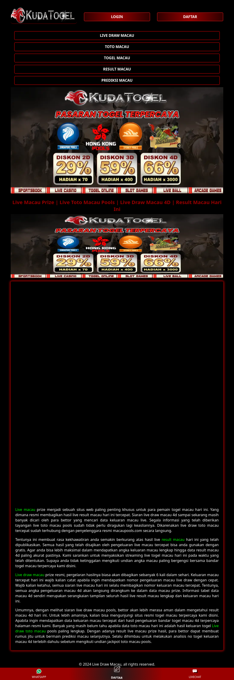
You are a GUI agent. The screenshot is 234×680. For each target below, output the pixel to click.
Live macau (25, 509)
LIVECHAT (195, 674)
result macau (173, 539)
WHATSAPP (39, 674)
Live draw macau (29, 574)
